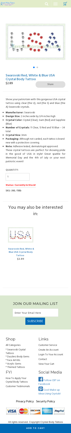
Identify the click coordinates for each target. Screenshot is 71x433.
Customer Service (47, 345)
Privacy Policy (25, 401)
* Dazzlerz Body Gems (17, 357)
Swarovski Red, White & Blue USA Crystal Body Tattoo (21, 252)
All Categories (13, 345)
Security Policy (45, 401)
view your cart (46, 364)
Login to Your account (50, 355)
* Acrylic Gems (13, 364)
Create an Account (48, 350)
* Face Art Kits (13, 360)
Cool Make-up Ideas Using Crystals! (49, 392)
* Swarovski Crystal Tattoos (16, 351)
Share (50, 84)
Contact (42, 359)
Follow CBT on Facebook (49, 382)
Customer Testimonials (18, 386)
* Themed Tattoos (15, 367)
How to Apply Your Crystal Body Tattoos (17, 380)
